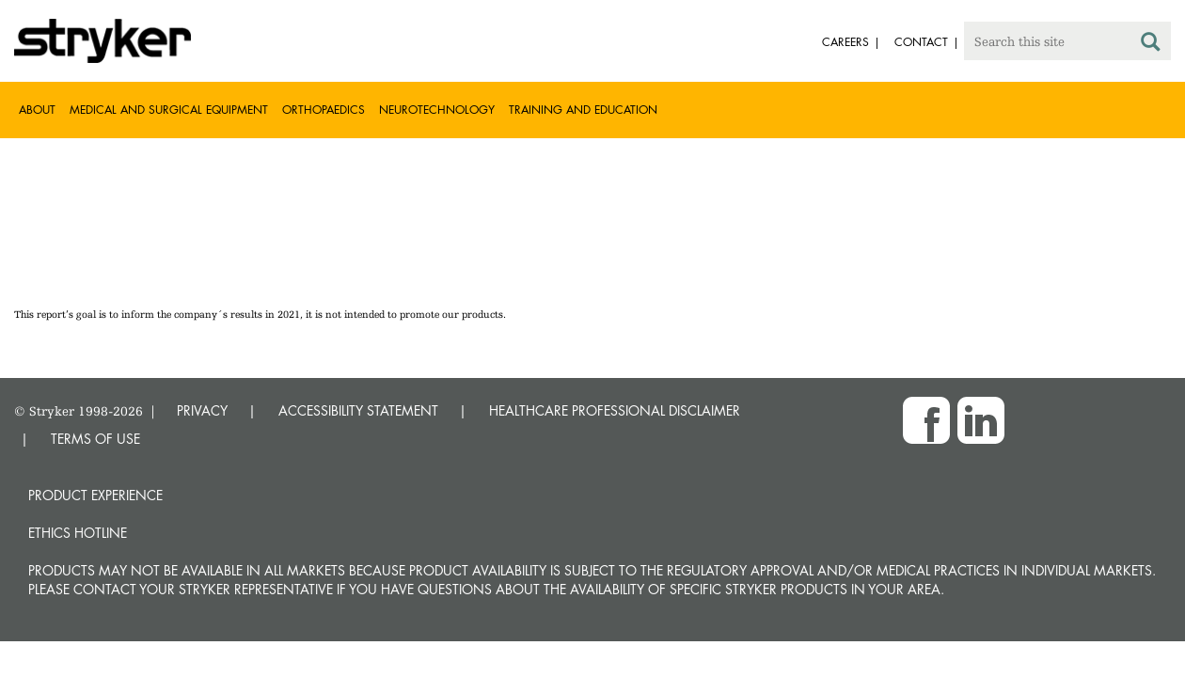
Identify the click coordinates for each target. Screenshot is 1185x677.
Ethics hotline (77, 533)
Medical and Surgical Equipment (169, 110)
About (37, 110)
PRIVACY (202, 410)
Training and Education (583, 110)
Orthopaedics (323, 110)
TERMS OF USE (95, 439)
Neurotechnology (437, 110)
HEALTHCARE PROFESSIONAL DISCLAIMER (614, 410)
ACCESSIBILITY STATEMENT (358, 410)
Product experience (95, 495)
